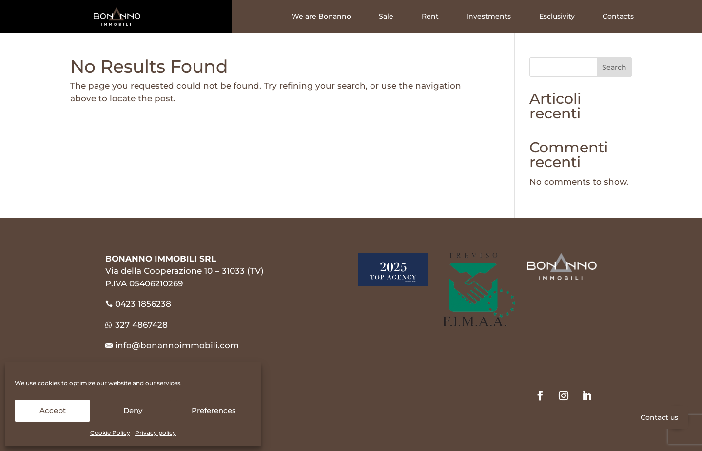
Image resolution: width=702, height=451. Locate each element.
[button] (677, 418)
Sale (386, 16)
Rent (430, 16)
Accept (52, 410)
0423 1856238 (143, 304)
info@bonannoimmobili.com (177, 345)
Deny (132, 410)
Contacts (618, 16)
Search (614, 67)
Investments (489, 16)
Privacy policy (155, 432)
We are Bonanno (321, 16)
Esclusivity (557, 16)
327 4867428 (136, 325)
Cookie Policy (110, 432)
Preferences (214, 410)
